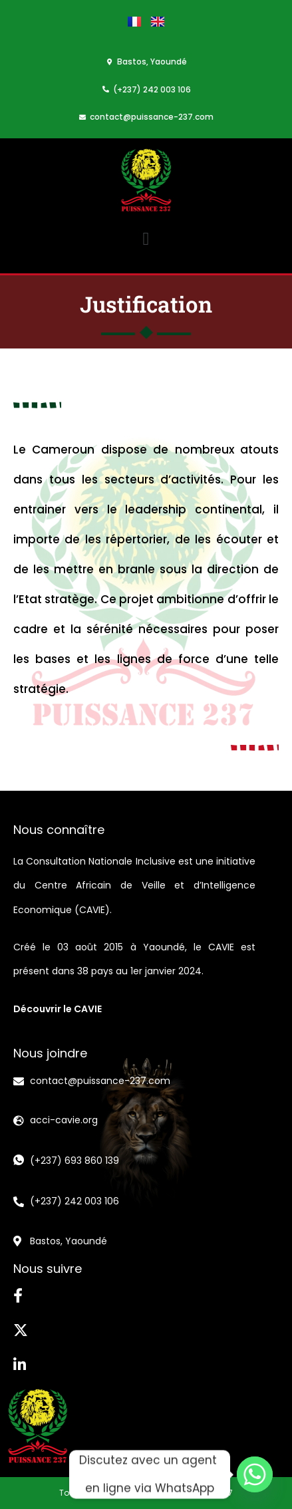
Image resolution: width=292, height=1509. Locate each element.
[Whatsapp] (255, 1474)
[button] (146, 239)
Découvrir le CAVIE (57, 1009)
